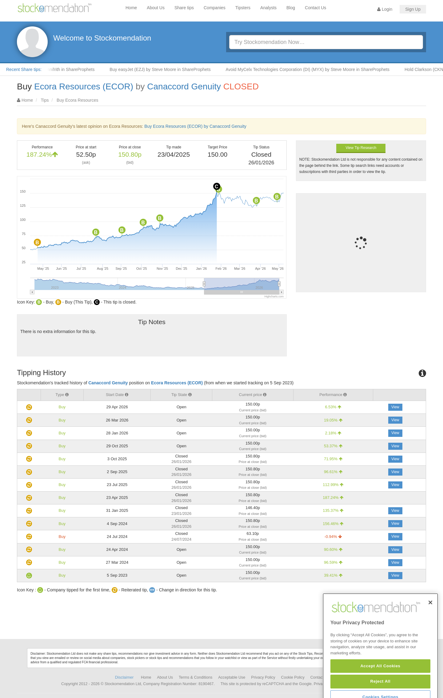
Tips (45, 100)
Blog (290, 7)
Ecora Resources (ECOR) (83, 86)
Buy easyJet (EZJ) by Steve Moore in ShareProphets (164, 69)
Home (131, 7)
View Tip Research (360, 148)
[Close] (430, 623)
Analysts (268, 7)
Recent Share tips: (24, 69)
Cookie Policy (293, 677)
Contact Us (315, 7)
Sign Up (413, 9)
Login (384, 9)
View (395, 407)
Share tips (184, 7)
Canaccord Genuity (184, 86)
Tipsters (242, 7)
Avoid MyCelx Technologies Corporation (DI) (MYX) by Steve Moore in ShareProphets (313, 69)
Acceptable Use (231, 677)
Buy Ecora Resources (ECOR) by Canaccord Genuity (195, 126)
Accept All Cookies (380, 686)
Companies (214, 7)
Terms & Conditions (195, 677)
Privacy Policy (263, 677)
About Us (156, 7)
